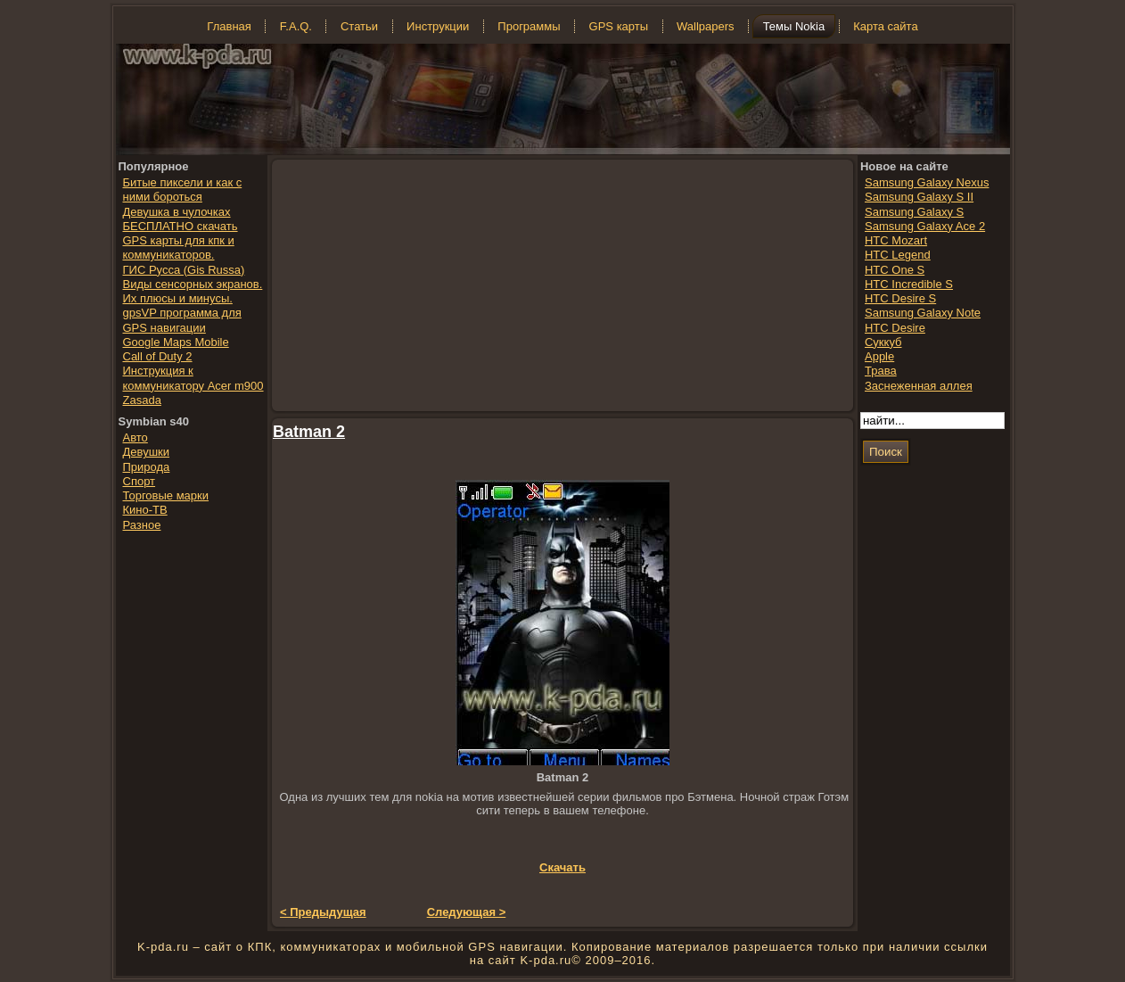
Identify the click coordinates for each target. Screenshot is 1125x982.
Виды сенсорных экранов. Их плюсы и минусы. (193, 291)
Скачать (562, 867)
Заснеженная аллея (919, 385)
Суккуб (883, 342)
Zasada (142, 400)
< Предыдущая (323, 912)
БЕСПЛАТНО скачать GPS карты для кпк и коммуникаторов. (180, 240)
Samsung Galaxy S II (919, 196)
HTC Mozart (896, 240)
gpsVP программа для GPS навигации (182, 320)
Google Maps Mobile (176, 342)
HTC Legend (898, 254)
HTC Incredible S (909, 284)
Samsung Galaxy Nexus (927, 182)
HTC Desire (895, 327)
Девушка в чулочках (177, 212)
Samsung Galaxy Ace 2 (925, 226)
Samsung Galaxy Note (923, 312)
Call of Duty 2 (158, 356)
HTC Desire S (900, 298)
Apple (879, 356)
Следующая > (466, 912)
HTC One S (894, 269)
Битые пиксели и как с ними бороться (182, 189)
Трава (881, 370)
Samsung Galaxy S (914, 212)
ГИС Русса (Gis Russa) (184, 269)
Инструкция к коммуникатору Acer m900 (193, 378)
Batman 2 (309, 432)
